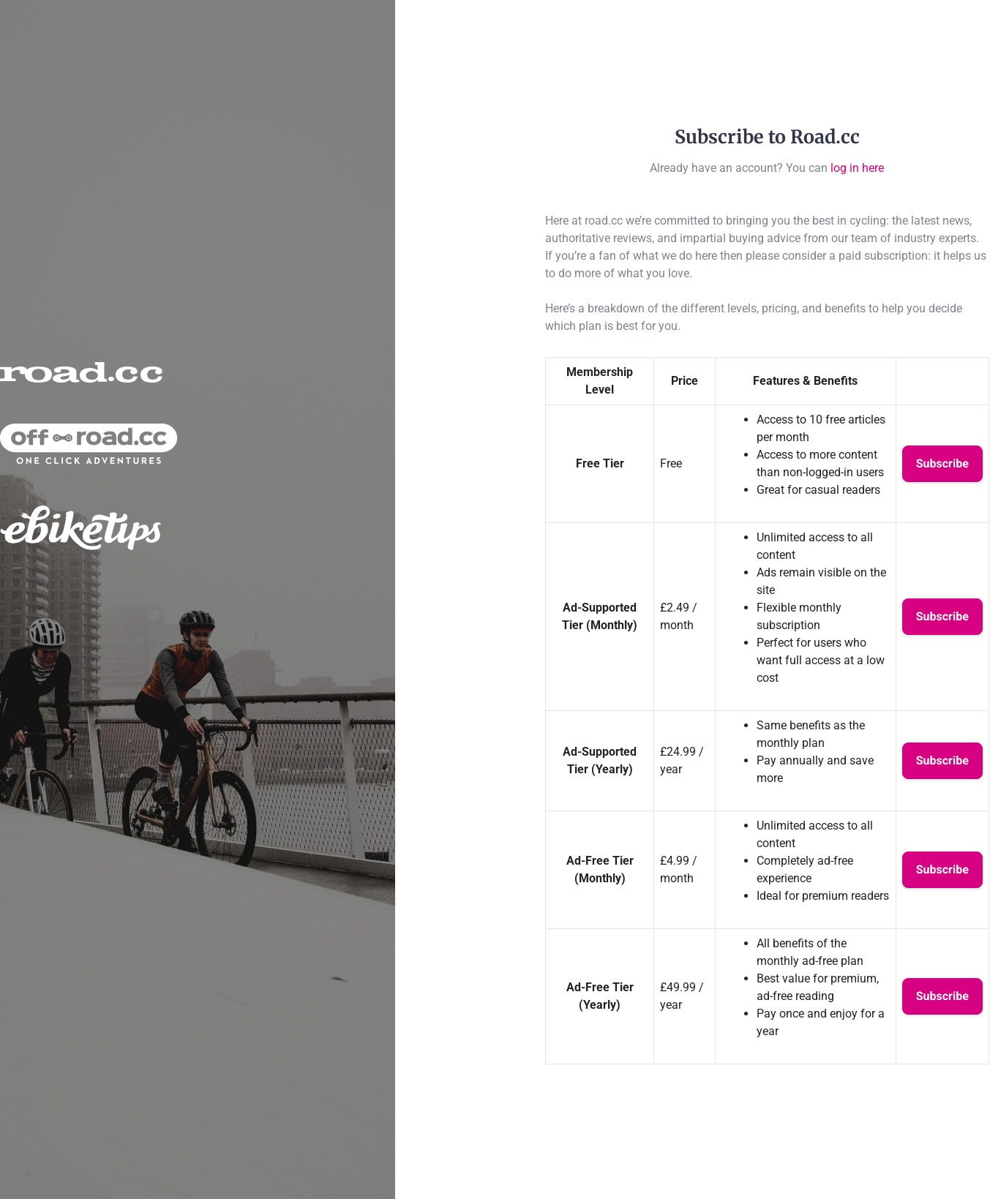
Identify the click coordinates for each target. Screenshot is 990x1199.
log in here (857, 168)
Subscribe (942, 463)
